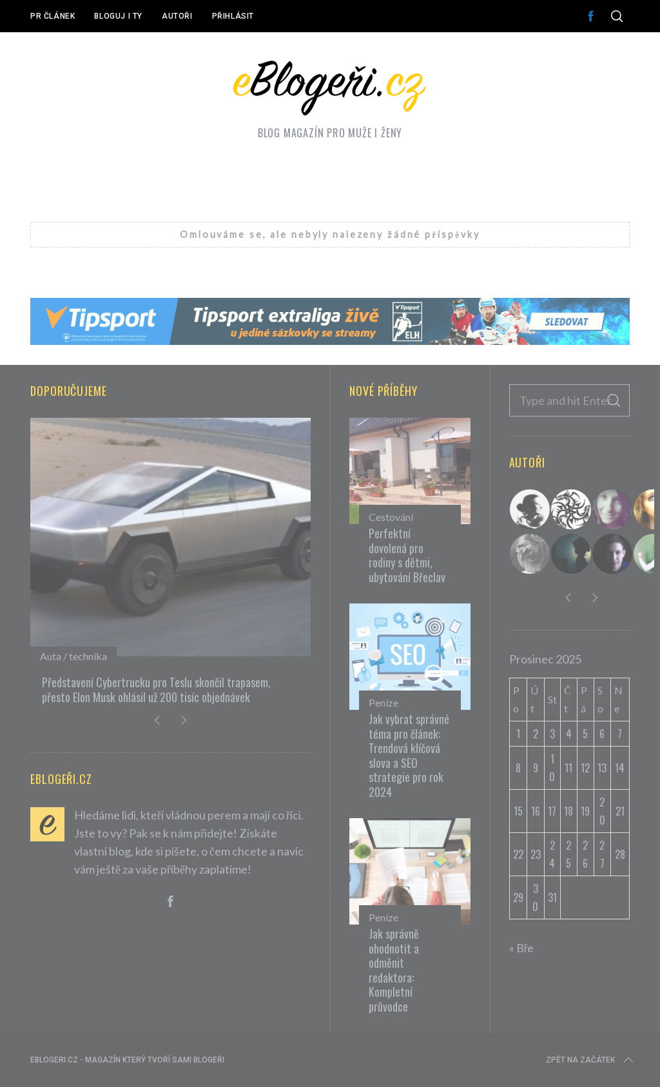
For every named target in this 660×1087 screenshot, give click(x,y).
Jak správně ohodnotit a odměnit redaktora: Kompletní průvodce (394, 970)
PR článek (52, 16)
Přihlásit (233, 16)
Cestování (391, 517)
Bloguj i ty (118, 16)
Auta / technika (73, 656)
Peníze (383, 702)
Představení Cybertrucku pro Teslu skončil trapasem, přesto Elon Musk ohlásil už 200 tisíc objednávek (156, 689)
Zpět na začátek (591, 1060)
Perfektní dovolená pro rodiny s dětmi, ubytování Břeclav (407, 555)
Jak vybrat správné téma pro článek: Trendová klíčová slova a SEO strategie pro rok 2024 (409, 755)
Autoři (177, 16)
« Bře (521, 948)
